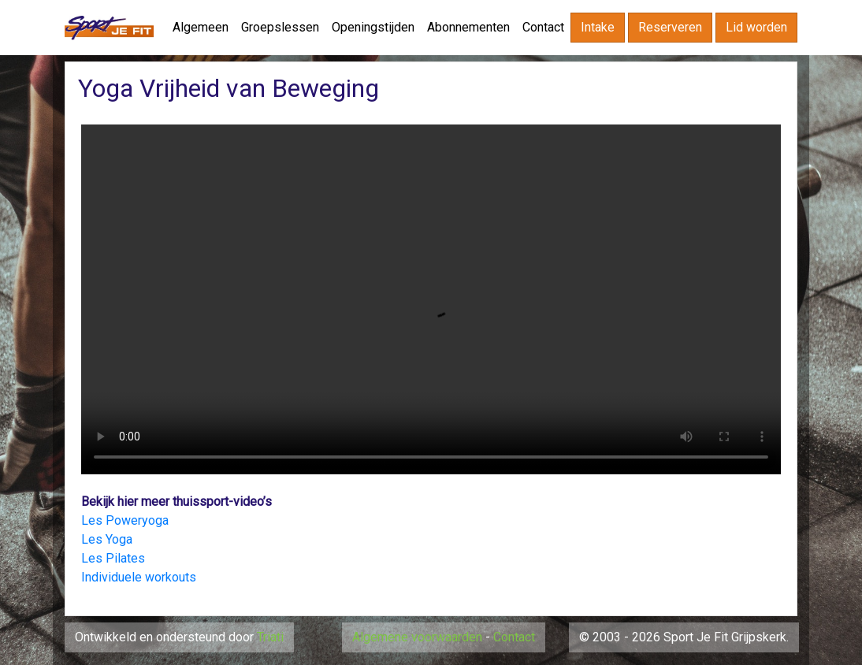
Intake (598, 27)
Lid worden (756, 27)
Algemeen (201, 27)
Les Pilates (113, 558)
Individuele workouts (138, 577)
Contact (543, 27)
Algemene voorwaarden (417, 637)
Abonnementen (468, 27)
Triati (270, 637)
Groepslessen (280, 27)
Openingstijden (373, 27)
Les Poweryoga (125, 520)
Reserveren (670, 27)
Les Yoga (106, 539)
